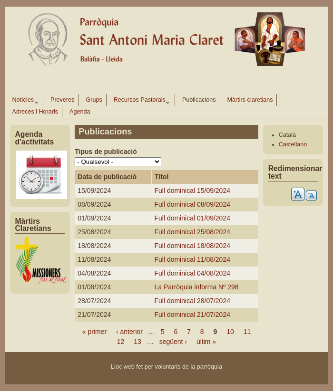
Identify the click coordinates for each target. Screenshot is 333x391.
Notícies (24, 101)
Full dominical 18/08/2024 (192, 245)
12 (121, 341)
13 (137, 341)
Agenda (79, 111)
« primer (94, 331)
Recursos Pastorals (140, 101)
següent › (173, 341)
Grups (94, 99)
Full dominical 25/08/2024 (192, 232)
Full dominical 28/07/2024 (192, 301)
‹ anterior (129, 331)
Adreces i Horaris (35, 111)
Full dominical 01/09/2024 (192, 218)
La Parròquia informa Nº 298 (196, 287)
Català (287, 135)
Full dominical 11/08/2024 (192, 259)
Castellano (293, 144)
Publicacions (199, 99)
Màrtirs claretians (250, 99)
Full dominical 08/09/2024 (192, 204)
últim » (206, 341)
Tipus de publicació (106, 151)
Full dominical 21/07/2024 (192, 314)
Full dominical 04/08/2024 (192, 273)
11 (247, 331)
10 (230, 331)
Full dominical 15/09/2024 (192, 190)
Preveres (62, 99)
